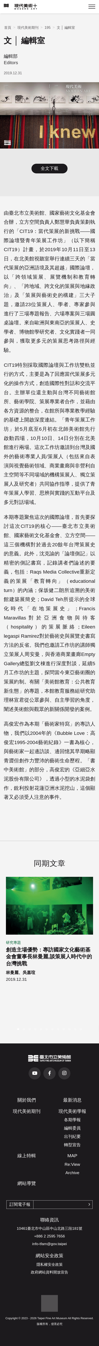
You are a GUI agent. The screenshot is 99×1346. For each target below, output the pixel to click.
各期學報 (72, 1119)
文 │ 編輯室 (66, 27)
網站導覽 (26, 1183)
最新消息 (72, 1100)
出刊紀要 (72, 1136)
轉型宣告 (72, 1145)
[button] (18, 1029)
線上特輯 (26, 1155)
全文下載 (49, 168)
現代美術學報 (72, 1111)
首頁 (7, 27)
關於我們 (26, 1100)
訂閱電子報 (19, 1204)
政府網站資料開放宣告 (49, 1272)
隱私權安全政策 (50, 1264)
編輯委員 (72, 1128)
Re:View (72, 1164)
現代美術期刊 (27, 27)
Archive (72, 1172)
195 (47, 27)
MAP (72, 1155)
